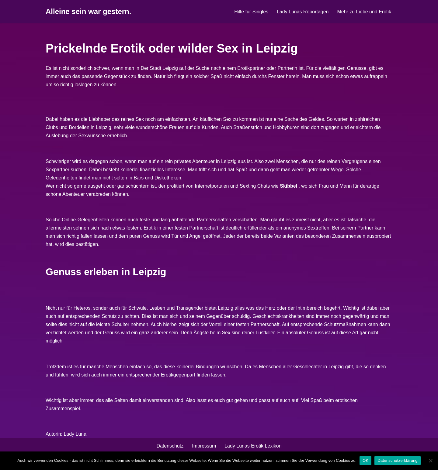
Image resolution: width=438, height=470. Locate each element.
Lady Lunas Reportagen (302, 11)
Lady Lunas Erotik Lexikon (253, 446)
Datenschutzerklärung (397, 460)
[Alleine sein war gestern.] (88, 11)
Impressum (204, 446)
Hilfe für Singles (251, 11)
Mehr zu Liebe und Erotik (364, 11)
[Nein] (430, 461)
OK (365, 460)
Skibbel (289, 186)
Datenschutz (169, 446)
